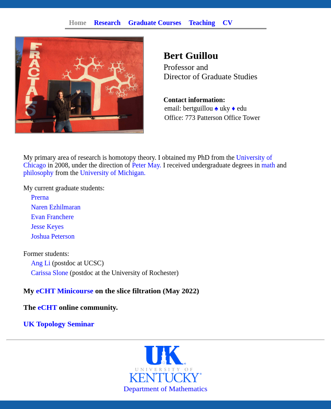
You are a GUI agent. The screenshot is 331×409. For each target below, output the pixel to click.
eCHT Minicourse (64, 291)
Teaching (202, 22)
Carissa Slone (49, 272)
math (268, 165)
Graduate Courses (154, 22)
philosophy (38, 172)
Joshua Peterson (53, 236)
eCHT (47, 307)
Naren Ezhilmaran (56, 207)
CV (228, 22)
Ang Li (40, 263)
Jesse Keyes (47, 226)
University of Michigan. (113, 172)
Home (78, 22)
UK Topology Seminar (58, 324)
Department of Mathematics (165, 388)
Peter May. (146, 165)
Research (107, 22)
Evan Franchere (52, 216)
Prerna (40, 197)
